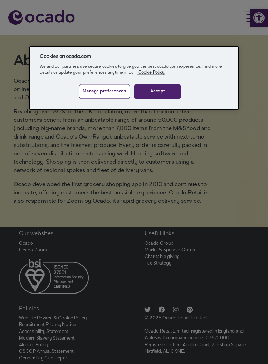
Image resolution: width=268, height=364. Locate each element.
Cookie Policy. (151, 72)
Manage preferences (104, 91)
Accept (157, 91)
